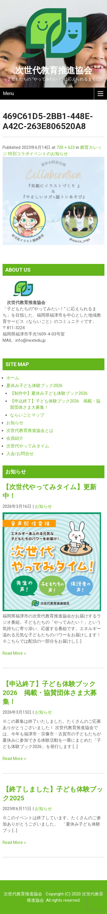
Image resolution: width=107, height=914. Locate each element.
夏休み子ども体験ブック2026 (34, 385)
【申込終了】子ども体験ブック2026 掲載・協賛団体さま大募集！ (50, 692)
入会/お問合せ (20, 453)
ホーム (12, 377)
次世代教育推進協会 (53, 70)
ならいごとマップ (27, 415)
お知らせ (14, 422)
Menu (8, 93)
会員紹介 (14, 438)
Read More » (14, 653)
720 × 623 (65, 147)
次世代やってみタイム (27, 446)
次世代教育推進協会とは (29, 430)
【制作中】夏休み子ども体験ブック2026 (49, 393)
